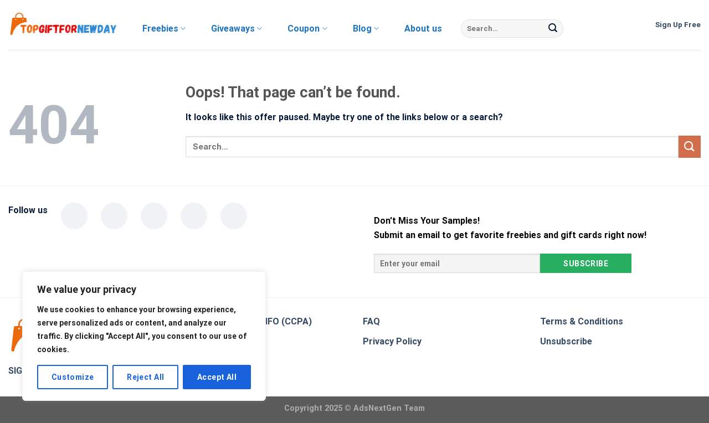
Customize (73, 377)
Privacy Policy (392, 341)
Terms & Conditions (581, 321)
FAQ (371, 321)
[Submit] (552, 28)
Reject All (145, 377)
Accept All (217, 377)
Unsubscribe (566, 341)
